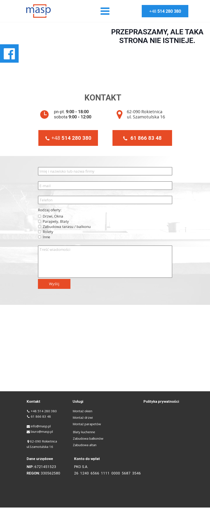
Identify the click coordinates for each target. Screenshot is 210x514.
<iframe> (105, 348)
